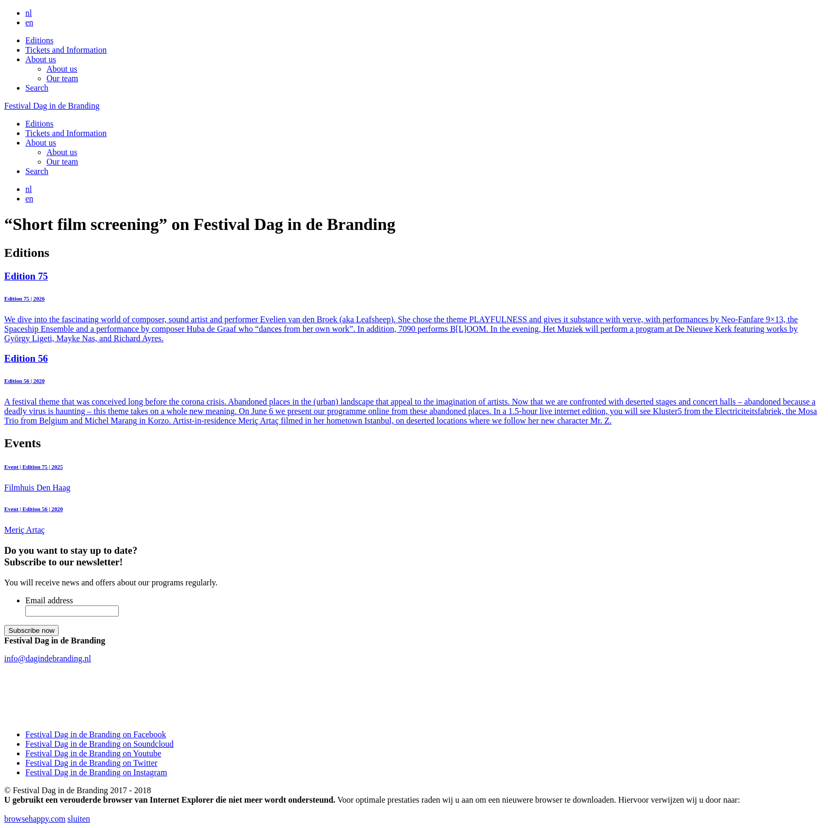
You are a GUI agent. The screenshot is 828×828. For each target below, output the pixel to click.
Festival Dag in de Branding (51, 105)
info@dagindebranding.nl (47, 658)
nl (28, 12)
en (29, 22)
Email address (49, 600)
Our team (62, 78)
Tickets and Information (66, 49)
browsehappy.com (34, 818)
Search (37, 87)
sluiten (79, 818)
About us (40, 59)
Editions (39, 40)
